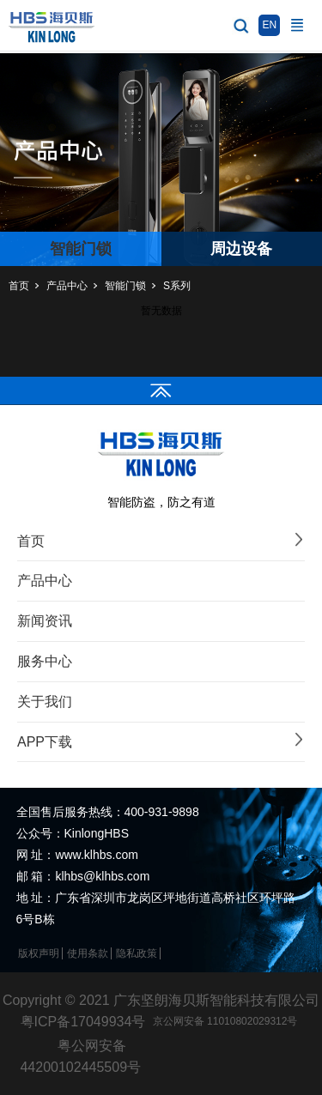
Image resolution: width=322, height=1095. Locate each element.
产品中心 (67, 286)
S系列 (177, 286)
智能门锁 (125, 286)
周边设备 (241, 248)
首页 (19, 286)
